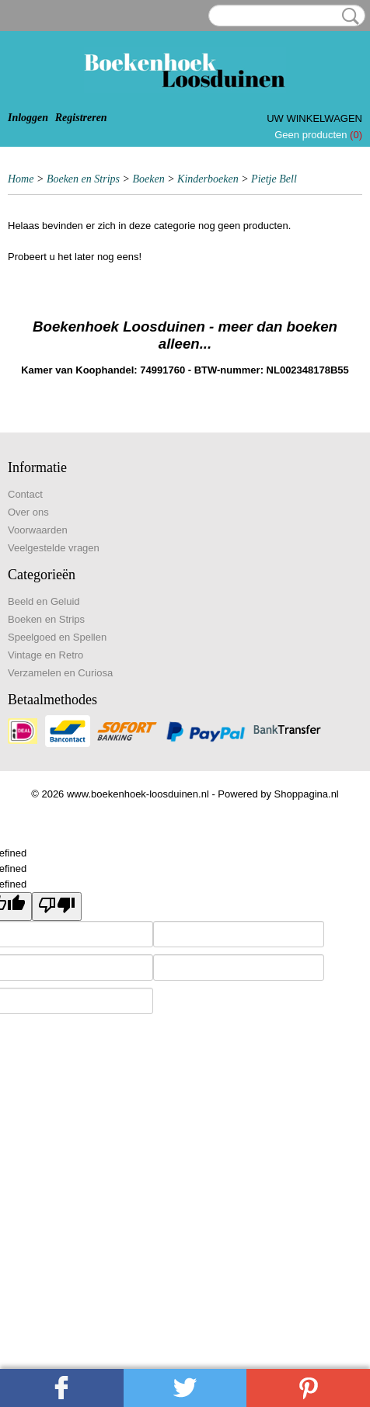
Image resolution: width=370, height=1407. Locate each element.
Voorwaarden (38, 530)
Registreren (81, 117)
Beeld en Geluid (44, 601)
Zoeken (347, 16)
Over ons (28, 512)
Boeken (148, 179)
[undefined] (57, 906)
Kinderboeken (208, 179)
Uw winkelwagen (314, 118)
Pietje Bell (274, 179)
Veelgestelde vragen (53, 548)
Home (20, 179)
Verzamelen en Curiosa (60, 673)
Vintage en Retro (45, 655)
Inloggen (28, 117)
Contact (25, 494)
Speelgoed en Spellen (57, 637)
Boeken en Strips (83, 179)
